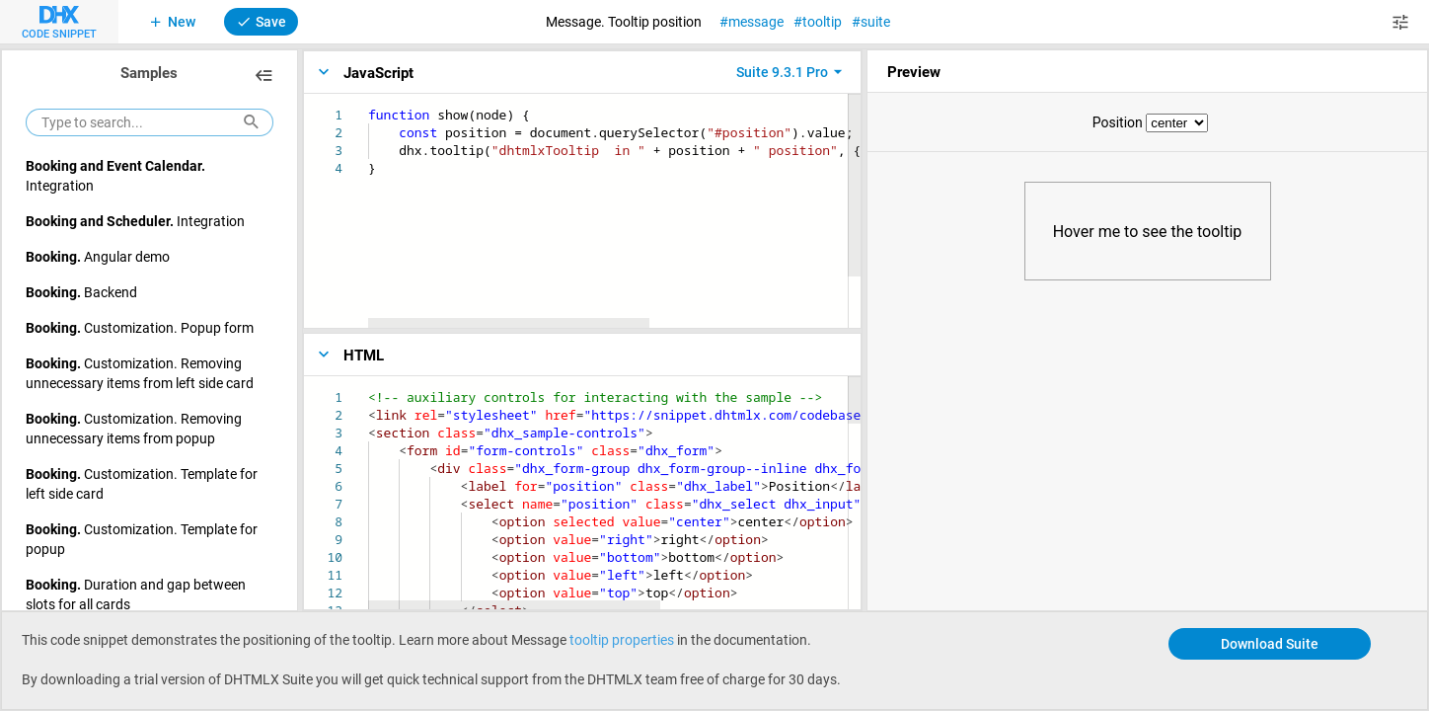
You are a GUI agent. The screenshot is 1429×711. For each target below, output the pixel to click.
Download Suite (1269, 643)
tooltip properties (621, 639)
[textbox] (368, 106)
